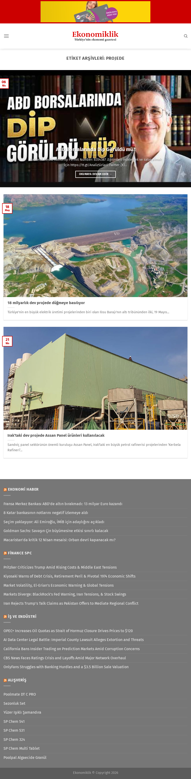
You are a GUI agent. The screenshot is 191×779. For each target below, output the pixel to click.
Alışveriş (17, 680)
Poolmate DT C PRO (20, 694)
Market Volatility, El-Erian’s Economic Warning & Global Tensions (59, 585)
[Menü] (6, 36)
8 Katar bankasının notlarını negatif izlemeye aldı (46, 513)
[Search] (185, 36)
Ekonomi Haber (23, 489)
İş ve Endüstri (22, 616)
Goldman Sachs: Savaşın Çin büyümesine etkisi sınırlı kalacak (56, 531)
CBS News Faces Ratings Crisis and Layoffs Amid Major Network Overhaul (65, 658)
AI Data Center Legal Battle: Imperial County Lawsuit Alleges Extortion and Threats (74, 639)
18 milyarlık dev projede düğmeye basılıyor (46, 303)
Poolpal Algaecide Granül (25, 757)
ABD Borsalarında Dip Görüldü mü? (95, 149)
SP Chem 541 (14, 721)
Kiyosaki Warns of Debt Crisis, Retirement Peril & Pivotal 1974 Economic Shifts (69, 576)
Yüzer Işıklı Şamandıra (22, 712)
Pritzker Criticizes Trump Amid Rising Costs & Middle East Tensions (60, 567)
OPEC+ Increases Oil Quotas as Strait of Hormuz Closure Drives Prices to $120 (68, 631)
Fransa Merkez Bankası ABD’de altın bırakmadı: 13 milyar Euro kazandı (63, 504)
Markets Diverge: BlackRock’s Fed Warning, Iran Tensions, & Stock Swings (65, 594)
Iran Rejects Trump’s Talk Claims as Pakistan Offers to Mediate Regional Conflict (71, 603)
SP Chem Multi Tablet (22, 748)
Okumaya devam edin (95, 174)
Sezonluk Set (14, 703)
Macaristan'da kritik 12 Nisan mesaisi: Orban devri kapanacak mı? (59, 540)
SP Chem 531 (14, 730)
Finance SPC (20, 553)
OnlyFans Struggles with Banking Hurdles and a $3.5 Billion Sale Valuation (66, 667)
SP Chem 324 (14, 739)
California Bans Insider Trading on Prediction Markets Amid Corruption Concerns (72, 649)
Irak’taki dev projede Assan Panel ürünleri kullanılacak (56, 435)
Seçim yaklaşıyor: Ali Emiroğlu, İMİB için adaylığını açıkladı (54, 522)
